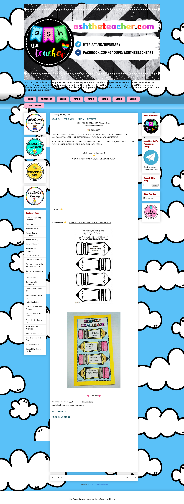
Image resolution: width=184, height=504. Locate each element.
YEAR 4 (105, 99)
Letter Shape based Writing (34, 307)
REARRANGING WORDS (33, 327)
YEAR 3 (91, 99)
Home (94, 478)
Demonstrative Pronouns (32, 283)
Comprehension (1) (34, 255)
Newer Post (57, 478)
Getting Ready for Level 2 (33, 314)
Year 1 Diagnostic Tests (33, 338)
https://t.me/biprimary (94, 126)
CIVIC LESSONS (34, 106)
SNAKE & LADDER (34, 333)
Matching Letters (33, 302)
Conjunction (31, 277)
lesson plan (74, 405)
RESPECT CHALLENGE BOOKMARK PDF (90, 223)
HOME (30, 99)
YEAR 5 (119, 99)
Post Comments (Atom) (99, 484)
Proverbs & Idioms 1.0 (34, 320)
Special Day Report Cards (34, 350)
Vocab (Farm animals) (31, 234)
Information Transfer (31, 249)
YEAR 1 (63, 99)
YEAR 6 (133, 99)
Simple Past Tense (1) (34, 289)
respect (81, 405)
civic (67, 405)
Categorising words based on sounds (34, 265)
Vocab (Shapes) (32, 244)
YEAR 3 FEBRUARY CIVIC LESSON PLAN (93, 159)
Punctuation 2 (32, 228)
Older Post (131, 478)
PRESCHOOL (46, 99)
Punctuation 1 (32, 224)
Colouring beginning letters (34, 271)
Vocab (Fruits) (32, 239)
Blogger (112, 499)
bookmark (61, 405)
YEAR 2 (77, 99)
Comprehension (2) (34, 259)
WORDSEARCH (32, 344)
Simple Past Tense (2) (34, 296)
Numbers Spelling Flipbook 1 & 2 (33, 218)
